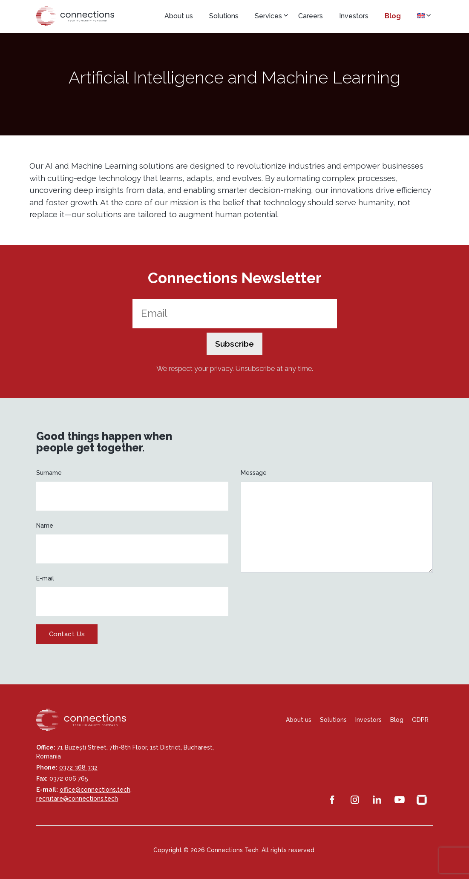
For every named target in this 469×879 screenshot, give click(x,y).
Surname (49, 472)
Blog (393, 16)
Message (254, 472)
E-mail (45, 578)
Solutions (224, 16)
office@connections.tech (95, 789)
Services (268, 16)
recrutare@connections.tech (77, 798)
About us (178, 16)
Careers (310, 16)
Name (44, 525)
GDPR (420, 719)
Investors (353, 16)
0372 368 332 (78, 767)
